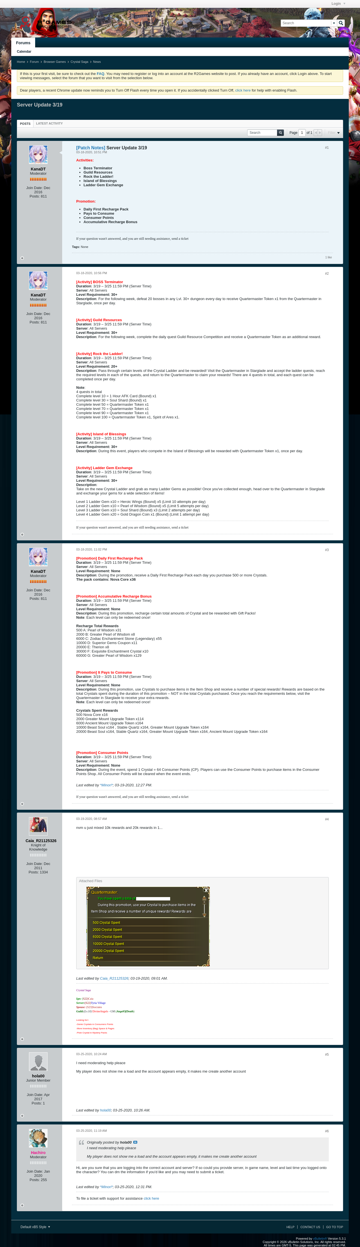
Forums (23, 43)
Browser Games (55, 61)
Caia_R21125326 (114, 978)
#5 (327, 1055)
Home (21, 61)
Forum (34, 61)
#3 (327, 550)
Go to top (334, 1227)
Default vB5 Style (35, 1227)
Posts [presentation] (25, 123)
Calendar (24, 52)
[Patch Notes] (90, 147)
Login (338, 4)
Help (290, 1227)
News (97, 61)
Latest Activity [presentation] (49, 123)
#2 (327, 274)
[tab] (25, 123)
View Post (135, 1142)
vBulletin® (320, 1238)
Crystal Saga (79, 61)
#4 (327, 819)
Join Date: (34, 188)
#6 (327, 1131)
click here (243, 90)
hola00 (105, 1110)
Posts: (35, 196)
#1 (327, 148)
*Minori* (106, 785)
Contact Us (310, 1227)
